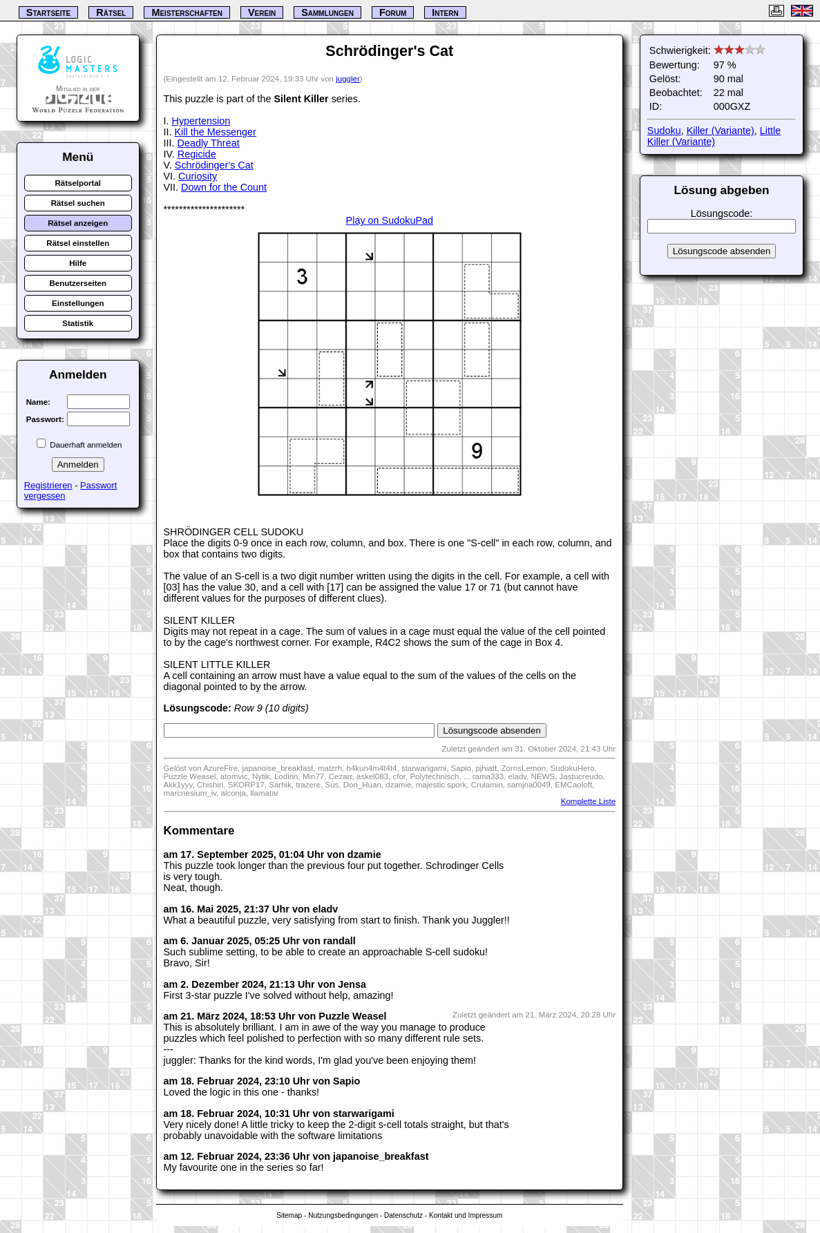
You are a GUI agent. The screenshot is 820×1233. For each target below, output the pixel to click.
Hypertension (201, 120)
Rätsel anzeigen (78, 223)
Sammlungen (327, 12)
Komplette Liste (588, 801)
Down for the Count (224, 187)
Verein (262, 12)
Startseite (48, 12)
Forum (392, 12)
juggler (348, 79)
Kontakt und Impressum (465, 1215)
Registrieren (48, 485)
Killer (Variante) (720, 130)
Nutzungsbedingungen (343, 1215)
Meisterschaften (186, 12)
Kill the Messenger (215, 131)
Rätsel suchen (78, 203)
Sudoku (664, 130)
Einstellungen (78, 303)
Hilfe (77, 263)
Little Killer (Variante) (714, 136)
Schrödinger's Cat (214, 165)
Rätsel (111, 12)
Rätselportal (78, 183)
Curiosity (197, 176)
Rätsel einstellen (77, 243)
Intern (445, 12)
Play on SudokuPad (389, 220)
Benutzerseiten (77, 283)
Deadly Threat (209, 143)
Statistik (77, 323)
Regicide (197, 154)
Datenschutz (403, 1215)
